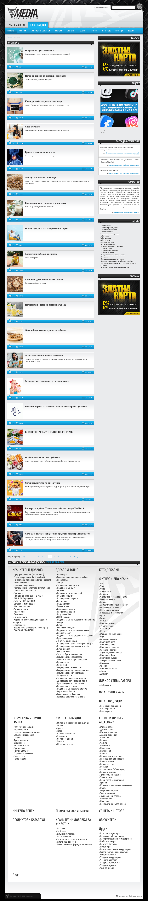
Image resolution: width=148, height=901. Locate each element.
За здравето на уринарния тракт (72, 680)
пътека (105, 257)
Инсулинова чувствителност (39, 50)
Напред (76, 557)
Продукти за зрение (66, 611)
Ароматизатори (21, 740)
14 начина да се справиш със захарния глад (47, 381)
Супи (102, 615)
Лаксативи (62, 665)
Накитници (105, 745)
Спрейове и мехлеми (23, 753)
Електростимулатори (110, 833)
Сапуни (17, 737)
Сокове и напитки (108, 650)
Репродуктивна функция (68, 694)
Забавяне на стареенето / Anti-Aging (31, 627)
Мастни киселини (22, 606)
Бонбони (104, 594)
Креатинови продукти (24, 585)
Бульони (104, 620)
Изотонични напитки (109, 610)
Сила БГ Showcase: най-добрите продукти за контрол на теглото (57, 534)
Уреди (60, 728)
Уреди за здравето (108, 860)
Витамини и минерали (24, 603)
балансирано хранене (110, 228)
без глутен (106, 240)
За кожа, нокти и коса (67, 641)
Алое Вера (62, 574)
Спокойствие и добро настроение (72, 659)
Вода (16, 875)
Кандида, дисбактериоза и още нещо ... (44, 101)
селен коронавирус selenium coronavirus (118, 261)
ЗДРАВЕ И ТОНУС (67, 570)
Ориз (102, 588)
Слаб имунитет (32, 127)
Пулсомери (105, 846)
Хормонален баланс (66, 691)
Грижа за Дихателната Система (71, 696)
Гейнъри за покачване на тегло (28, 595)
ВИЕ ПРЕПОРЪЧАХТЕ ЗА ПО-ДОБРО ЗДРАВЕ (49, 432)
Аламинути (105, 591)
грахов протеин (109, 244)
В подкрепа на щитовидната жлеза (73, 646)
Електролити (20, 625)
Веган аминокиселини (110, 706)
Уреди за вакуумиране (110, 857)
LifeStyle (119, 30)
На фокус (106, 30)
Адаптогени (19, 611)
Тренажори (62, 736)
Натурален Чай (64, 614)
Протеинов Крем (107, 655)
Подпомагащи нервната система (72, 688)
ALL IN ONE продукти (23, 598)
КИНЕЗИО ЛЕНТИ (23, 811)
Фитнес (94, 30)
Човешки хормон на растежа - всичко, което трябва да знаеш (56, 406)
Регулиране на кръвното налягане (73, 670)
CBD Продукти (63, 617)
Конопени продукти (66, 627)
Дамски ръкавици (108, 735)
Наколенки (105, 748)
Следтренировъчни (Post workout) (29, 577)
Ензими (60, 590)
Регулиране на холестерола (69, 657)
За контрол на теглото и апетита (72, 839)
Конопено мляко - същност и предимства (45, 203)
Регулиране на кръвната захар (71, 672)
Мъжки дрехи (106, 727)
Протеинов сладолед (109, 647)
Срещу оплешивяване (24, 735)
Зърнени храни (107, 626)
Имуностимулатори (66, 609)
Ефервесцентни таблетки (111, 612)
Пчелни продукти (65, 595)
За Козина (61, 831)
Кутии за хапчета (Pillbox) (112, 758)
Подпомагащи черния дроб (69, 593)
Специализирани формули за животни (74, 844)
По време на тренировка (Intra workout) (32, 580)
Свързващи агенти (108, 639)
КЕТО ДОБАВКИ (109, 570)
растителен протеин (110, 251)
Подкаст (58, 30)
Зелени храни (63, 606)
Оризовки (104, 663)
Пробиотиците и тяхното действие (42, 457)
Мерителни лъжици (109, 790)
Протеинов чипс (107, 642)
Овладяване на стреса (67, 686)
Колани (103, 740)
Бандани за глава (108, 772)
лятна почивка (107, 232)
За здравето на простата (68, 585)
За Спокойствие (64, 836)
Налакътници (106, 798)
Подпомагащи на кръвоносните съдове (75, 635)
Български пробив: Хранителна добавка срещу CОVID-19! (54, 508)
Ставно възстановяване (25, 590)
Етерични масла (21, 745)
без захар (105, 236)
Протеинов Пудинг (108, 658)
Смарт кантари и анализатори (114, 852)
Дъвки (103, 671)
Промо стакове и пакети (72, 811)
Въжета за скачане (66, 733)
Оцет (102, 636)
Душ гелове (19, 743)
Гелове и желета (107, 599)
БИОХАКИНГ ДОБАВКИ (24, 630)
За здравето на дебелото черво (71, 678)
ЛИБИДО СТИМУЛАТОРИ (115, 681)
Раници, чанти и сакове (111, 756)
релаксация (106, 225)
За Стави (61, 828)
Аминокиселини (21, 582)
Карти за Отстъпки (108, 844)
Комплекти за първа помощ (113, 804)
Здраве (131, 30)
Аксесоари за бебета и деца (113, 769)
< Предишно (26, 557)
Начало (10, 30)
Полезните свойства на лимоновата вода (45, 305)
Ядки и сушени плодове (111, 652)
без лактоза (106, 238)
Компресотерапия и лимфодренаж (116, 838)
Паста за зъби (20, 758)
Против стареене (64, 638)
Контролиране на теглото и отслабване (32, 588)
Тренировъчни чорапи (110, 774)
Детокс (60, 625)
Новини (22, 30)
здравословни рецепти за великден (116, 267)
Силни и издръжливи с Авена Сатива (44, 279)
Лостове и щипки (65, 738)
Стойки (60, 725)
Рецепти (82, 30)
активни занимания (109, 230)
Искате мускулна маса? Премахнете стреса (46, 228)
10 (70, 557)
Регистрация (98, 7)
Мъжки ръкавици (108, 732)
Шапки (103, 753)
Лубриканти (105, 685)
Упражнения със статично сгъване (126, 212)
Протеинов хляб (107, 644)
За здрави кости (64, 675)
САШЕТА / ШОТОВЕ (111, 811)
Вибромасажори (108, 841)
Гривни (103, 782)
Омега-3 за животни (66, 841)
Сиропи (103, 665)
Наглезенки (105, 750)
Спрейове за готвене (109, 607)
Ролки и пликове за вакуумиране (115, 849)
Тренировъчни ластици (110, 796)
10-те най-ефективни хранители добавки (45, 330)
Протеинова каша (108, 668)
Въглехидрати (20, 617)
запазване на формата (110, 234)
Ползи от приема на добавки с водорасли (45, 76)
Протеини (18, 593)
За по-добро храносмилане (69, 654)
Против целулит (21, 750)
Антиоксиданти (21, 609)
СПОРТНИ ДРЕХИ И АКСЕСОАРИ (111, 720)
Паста (102, 583)
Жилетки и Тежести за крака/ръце (73, 723)
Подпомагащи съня (66, 588)
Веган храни (106, 711)
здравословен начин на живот (114, 255)
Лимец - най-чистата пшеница (40, 177)
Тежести (60, 741)
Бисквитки (105, 628)
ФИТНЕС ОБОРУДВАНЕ (70, 718)
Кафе (102, 631)
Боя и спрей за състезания (112, 780)
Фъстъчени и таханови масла (113, 596)
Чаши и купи (106, 777)
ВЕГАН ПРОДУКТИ (110, 701)
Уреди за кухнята (108, 865)
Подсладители (63, 603)
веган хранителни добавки (113, 246)
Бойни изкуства (107, 764)
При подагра (63, 662)
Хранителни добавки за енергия (41, 254)
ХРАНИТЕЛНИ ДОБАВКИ (28, 570)
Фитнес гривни (107, 868)
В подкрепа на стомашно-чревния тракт (75, 643)
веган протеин (108, 253)
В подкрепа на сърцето (67, 598)
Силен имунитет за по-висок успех (42, 483)
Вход (106, 7)
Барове (103, 602)
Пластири (104, 801)
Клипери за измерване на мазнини (116, 785)
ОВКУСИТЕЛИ (107, 820)
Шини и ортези (107, 761)
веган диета (107, 249)
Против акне (19, 748)
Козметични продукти (24, 727)
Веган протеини (107, 708)
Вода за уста (20, 756)
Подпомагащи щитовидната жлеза (73, 630)
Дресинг (104, 673)
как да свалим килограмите (113, 259)
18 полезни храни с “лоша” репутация (44, 355)
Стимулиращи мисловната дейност (73, 577)
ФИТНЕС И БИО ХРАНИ (113, 579)
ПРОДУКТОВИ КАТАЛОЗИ (29, 820)
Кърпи (103, 788)
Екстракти (18, 614)
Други (103, 829)
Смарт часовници (108, 854)
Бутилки (104, 766)
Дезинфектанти (21, 729)
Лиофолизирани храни (110, 660)
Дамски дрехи (106, 729)
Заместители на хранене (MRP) (114, 604)
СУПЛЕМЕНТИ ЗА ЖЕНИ (24, 601)
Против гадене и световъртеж (70, 683)
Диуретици (62, 601)
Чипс (102, 586)
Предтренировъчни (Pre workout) (29, 574)
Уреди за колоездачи (110, 862)
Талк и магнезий (107, 793)
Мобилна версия (122, 896)
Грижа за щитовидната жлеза (40, 152)
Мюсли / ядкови (108, 623)
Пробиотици (62, 580)
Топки (59, 730)
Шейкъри (104, 737)
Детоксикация (63, 649)
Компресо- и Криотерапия (112, 836)
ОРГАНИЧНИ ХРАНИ (112, 692)
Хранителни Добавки (40, 30)
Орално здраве (64, 633)
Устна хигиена (63, 651)
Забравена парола (135, 896)
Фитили (103, 743)
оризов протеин (108, 242)
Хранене (70, 30)
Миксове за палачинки (111, 634)
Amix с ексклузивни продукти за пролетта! (124, 165)
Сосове (103, 618)
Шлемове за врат (65, 744)
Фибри (60, 582)
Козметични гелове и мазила (27, 732)
